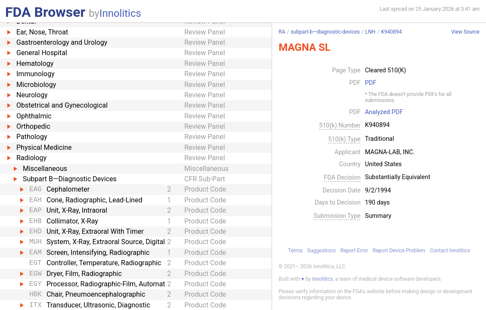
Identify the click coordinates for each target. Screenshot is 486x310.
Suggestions (321, 251)
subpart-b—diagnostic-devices (325, 32)
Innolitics (120, 13)
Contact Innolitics (450, 251)
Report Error (354, 251)
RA (282, 32)
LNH (370, 32)
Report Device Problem (399, 251)
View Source (465, 32)
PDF (370, 83)
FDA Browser (45, 12)
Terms (295, 251)
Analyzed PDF (384, 112)
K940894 (391, 32)
